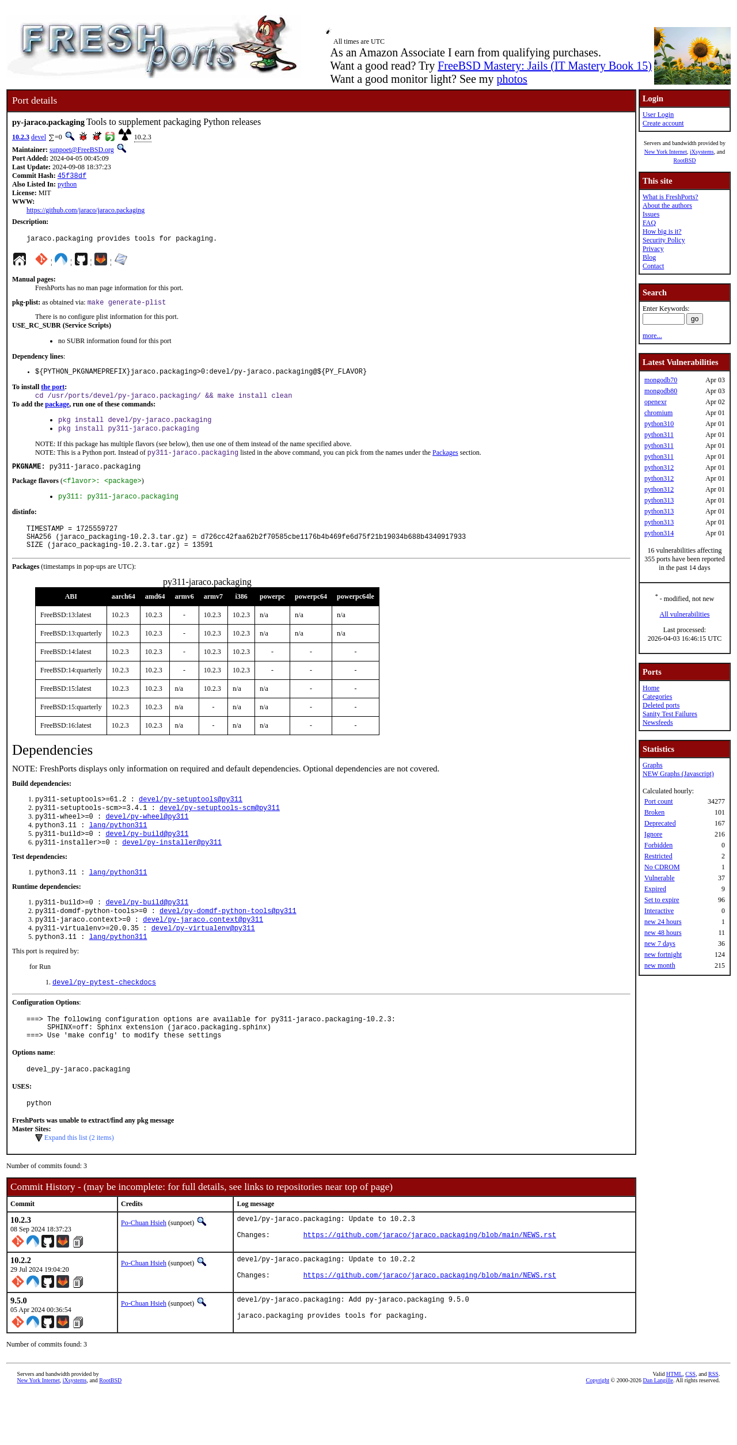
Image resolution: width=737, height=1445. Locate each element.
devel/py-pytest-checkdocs (104, 1016)
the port (52, 393)
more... (652, 336)
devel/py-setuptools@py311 (190, 819)
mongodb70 (660, 380)
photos (511, 79)
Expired (655, 889)
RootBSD (685, 160)
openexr (655, 402)
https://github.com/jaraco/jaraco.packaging (85, 211)
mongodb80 (660, 391)
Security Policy (664, 240)
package (57, 411)
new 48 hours (663, 933)
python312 (659, 467)
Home (651, 688)
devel (38, 137)
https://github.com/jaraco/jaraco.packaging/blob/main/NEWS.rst (429, 1283)
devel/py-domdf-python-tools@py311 (228, 940)
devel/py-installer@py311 (172, 868)
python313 (659, 500)
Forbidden (658, 845)
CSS (690, 1426)
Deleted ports (661, 705)
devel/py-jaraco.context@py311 (203, 950)
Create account (663, 123)
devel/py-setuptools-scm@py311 (219, 829)
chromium (658, 413)
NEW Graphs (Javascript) (678, 774)
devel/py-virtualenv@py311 (203, 960)
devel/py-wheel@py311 (146, 839)
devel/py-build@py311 (146, 859)
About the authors (667, 205)
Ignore (653, 834)
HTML (674, 1426)
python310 (659, 424)
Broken (654, 812)
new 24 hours (663, 922)
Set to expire (661, 900)
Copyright (598, 1432)
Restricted (658, 856)
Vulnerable (659, 878)
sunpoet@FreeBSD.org (82, 150)
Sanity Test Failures (670, 714)
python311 (659, 435)
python (67, 185)
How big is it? (662, 231)
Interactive (659, 911)
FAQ (649, 223)
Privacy (653, 249)
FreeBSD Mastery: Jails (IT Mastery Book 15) (545, 65)
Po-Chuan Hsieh (143, 1266)
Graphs (653, 765)
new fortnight (663, 954)
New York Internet (665, 152)
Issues (651, 214)
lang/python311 (118, 849)
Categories (657, 697)
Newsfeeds (658, 722)
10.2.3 (20, 137)
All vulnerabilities (685, 614)
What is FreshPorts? (670, 197)
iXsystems (702, 152)
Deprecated (660, 823)
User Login (658, 115)
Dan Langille (658, 1432)
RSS (713, 1426)
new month (659, 965)
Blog (649, 257)
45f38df (72, 176)
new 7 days (659, 944)
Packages (445, 463)
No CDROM (662, 867)
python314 (659, 533)
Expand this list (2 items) (79, 1181)
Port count (658, 801)
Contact (653, 266)
